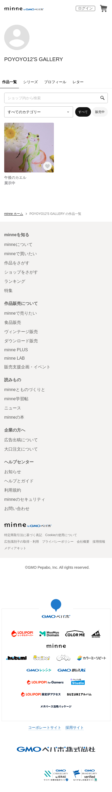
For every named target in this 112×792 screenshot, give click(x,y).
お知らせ (12, 471)
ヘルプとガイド (19, 481)
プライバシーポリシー (58, 541)
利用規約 (12, 490)
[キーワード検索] (56, 98)
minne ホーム (13, 214)
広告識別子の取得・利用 (21, 541)
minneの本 (14, 417)
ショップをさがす (21, 272)
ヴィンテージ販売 (21, 331)
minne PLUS (16, 350)
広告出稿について (21, 440)
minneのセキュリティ (24, 499)
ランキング (14, 281)
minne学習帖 (16, 399)
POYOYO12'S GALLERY (33, 59)
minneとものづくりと (24, 389)
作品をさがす (16, 263)
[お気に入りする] (47, 166)
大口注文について (21, 449)
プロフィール (55, 82)
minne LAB (14, 358)
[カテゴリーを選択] (38, 111)
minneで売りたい (20, 313)
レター (78, 82)
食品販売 (12, 322)
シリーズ (30, 82)
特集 (8, 290)
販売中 (100, 112)
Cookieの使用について (61, 535)
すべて (83, 112)
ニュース (12, 408)
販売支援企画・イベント (27, 367)
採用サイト (74, 727)
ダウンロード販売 (21, 341)
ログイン (85, 8)
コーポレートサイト (44, 727)
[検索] (103, 98)
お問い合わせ (16, 508)
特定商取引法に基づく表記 (23, 535)
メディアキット (15, 548)
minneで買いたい (20, 253)
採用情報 (99, 541)
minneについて (18, 244)
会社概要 (83, 541)
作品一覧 (9, 82)
